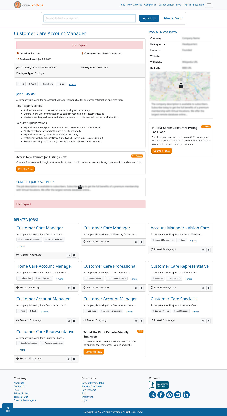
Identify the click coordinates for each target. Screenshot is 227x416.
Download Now (93, 351)
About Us (19, 383)
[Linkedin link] (186, 394)
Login (85, 400)
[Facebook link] (161, 394)
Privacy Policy (21, 393)
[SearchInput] (90, 18)
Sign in (187, 4)
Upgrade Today (161, 150)
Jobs (122, 4)
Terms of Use (21, 396)
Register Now (25, 169)
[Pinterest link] (169, 394)
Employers (87, 396)
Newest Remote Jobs (93, 383)
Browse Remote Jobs (25, 400)
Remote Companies (92, 386)
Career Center (166, 4)
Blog (178, 4)
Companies (150, 4)
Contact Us (20, 386)
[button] (69, 255)
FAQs (16, 389)
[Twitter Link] (152, 394)
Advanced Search (173, 18)
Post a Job (198, 4)
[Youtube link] (177, 394)
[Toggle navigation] (209, 5)
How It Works (134, 4)
